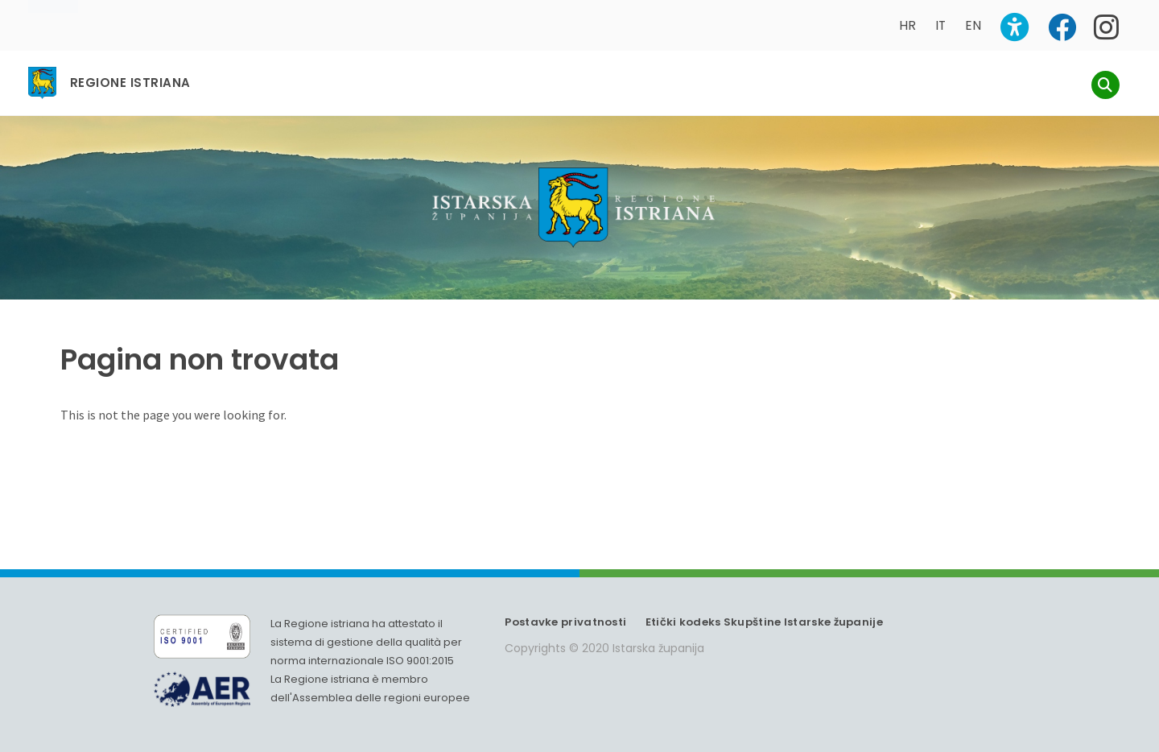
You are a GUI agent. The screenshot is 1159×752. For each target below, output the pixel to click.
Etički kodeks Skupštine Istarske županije (764, 622)
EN (973, 25)
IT (940, 25)
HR (907, 25)
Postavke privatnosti (565, 622)
